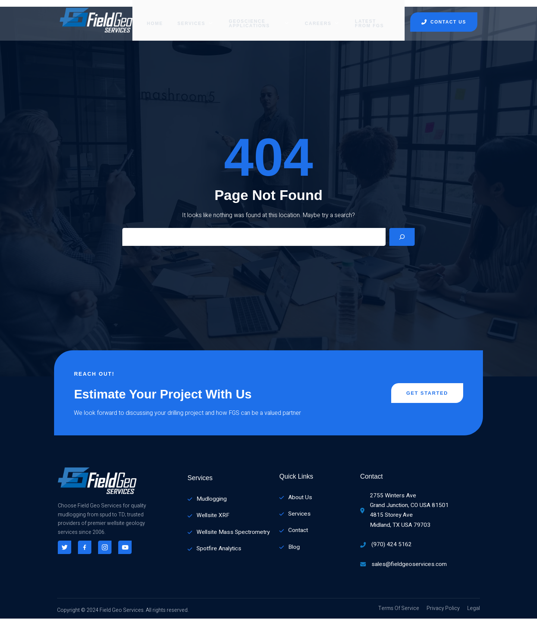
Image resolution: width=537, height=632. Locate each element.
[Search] (402, 239)
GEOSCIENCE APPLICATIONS (256, 17)
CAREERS (323, 16)
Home (148, 16)
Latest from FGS (374, 17)
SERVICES (188, 16)
